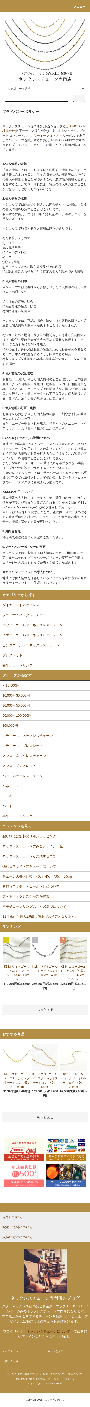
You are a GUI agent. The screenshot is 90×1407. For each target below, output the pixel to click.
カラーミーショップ (44, 135)
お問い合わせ (10, 1361)
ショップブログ (36, 1383)
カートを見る (55, 1351)
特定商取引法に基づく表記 (30, 1379)
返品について (75, 1374)
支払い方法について (28, 1374)
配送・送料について (54, 1374)
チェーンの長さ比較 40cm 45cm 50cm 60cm (37, 876)
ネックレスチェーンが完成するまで (29, 856)
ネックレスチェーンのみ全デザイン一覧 (32, 846)
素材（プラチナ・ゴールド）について (31, 886)
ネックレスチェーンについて (48, 1331)
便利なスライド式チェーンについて (29, 866)
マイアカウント (11, 1351)
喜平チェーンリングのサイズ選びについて (34, 906)
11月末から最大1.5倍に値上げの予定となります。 (40, 916)
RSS (51, 1383)
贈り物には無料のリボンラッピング (29, 836)
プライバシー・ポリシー (29, 145)
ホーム (10, 1374)
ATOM (58, 1383)
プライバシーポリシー (60, 1379)
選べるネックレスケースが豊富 (25, 896)
